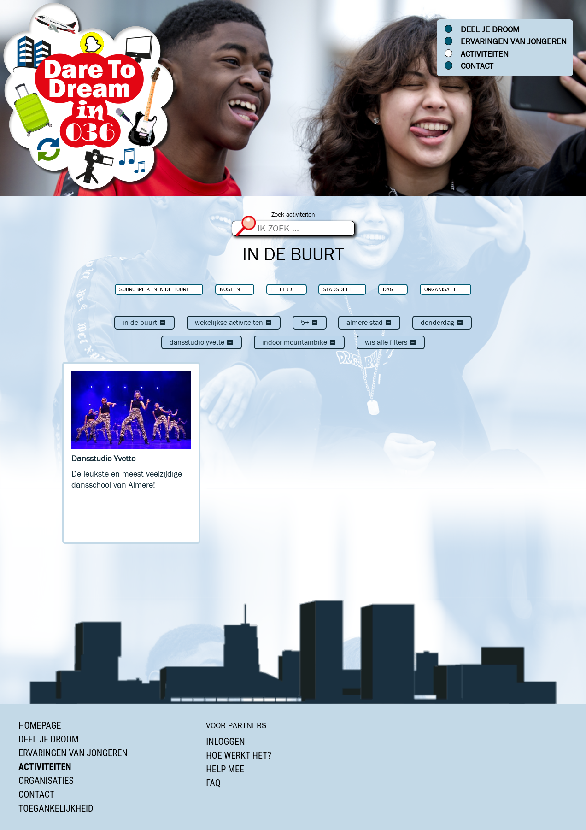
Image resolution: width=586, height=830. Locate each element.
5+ (309, 322)
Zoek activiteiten (293, 214)
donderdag (442, 322)
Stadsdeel (337, 289)
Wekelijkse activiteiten (233, 322)
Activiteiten (485, 54)
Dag (388, 289)
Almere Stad (369, 322)
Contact (477, 66)
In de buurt (144, 322)
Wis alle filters (390, 342)
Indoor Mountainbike (299, 342)
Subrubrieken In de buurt (154, 289)
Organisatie (440, 289)
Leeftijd (281, 289)
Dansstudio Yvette (202, 342)
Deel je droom (490, 29)
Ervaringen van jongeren (514, 41)
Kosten (230, 289)
